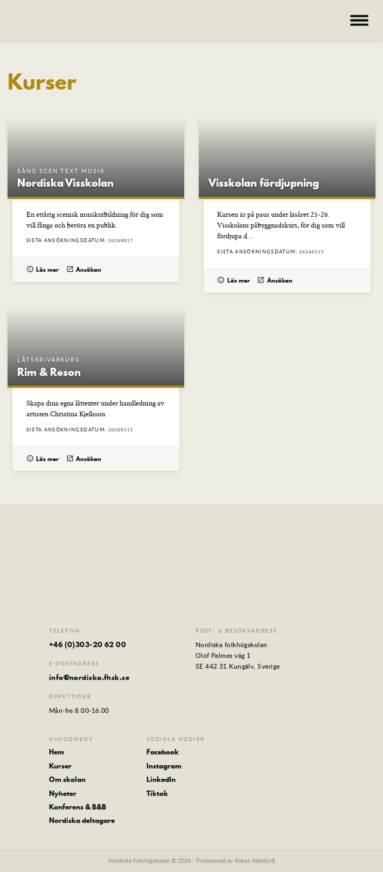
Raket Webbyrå (255, 860)
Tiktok (157, 793)
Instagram (164, 765)
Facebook (163, 751)
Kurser (60, 765)
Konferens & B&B (77, 806)
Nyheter (62, 793)
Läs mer (42, 270)
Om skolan (67, 779)
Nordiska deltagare (82, 820)
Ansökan (84, 270)
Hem (56, 751)
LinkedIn (161, 779)
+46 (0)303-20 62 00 (88, 644)
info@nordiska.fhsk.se (89, 677)
